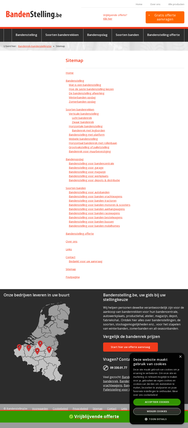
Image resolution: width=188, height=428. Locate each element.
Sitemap (71, 269)
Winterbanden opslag (82, 97)
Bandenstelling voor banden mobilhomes (94, 225)
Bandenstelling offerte (163, 35)
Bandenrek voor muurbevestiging (90, 151)
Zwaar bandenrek (83, 122)
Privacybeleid (80, 408)
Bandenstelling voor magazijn (87, 172)
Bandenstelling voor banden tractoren (92, 200)
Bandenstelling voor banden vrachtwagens (95, 196)
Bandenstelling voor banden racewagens (94, 213)
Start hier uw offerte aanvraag (130, 347)
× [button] (180, 356)
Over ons (155, 4)
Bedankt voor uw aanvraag (85, 261)
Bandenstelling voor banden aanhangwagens (97, 209)
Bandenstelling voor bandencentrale (91, 163)
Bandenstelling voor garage (86, 167)
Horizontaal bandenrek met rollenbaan (93, 143)
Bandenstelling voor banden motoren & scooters (99, 205)
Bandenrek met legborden (88, 130)
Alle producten (176, 4)
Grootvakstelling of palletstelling (89, 147)
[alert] (157, 388)
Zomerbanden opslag (82, 101)
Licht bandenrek (82, 118)
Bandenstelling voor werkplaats (88, 176)
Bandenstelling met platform (87, 134)
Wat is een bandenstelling (85, 85)
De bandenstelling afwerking (86, 93)
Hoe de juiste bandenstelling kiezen (91, 89)
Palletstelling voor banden (121, 390)
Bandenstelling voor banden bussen (91, 221)
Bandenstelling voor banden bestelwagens (95, 217)
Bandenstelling (26, 35)
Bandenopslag (97, 35)
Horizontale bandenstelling (86, 126)
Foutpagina (73, 277)
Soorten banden (127, 35)
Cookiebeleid (60, 408)
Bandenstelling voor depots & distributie (94, 180)
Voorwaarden (40, 408)
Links (69, 249)
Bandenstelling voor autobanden (89, 192)
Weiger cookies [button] (157, 411)
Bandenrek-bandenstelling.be (34, 46)
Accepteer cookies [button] (157, 402)
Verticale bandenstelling (84, 113)
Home (139, 4)
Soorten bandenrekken (62, 35)
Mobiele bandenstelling (83, 139)
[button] (157, 419)
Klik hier (107, 18)
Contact (70, 257)
